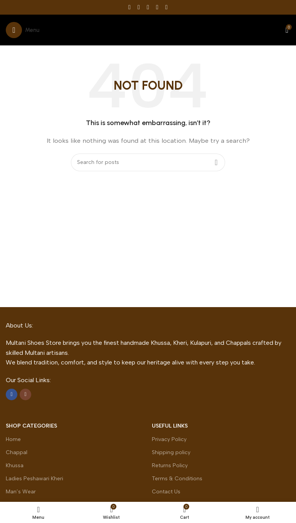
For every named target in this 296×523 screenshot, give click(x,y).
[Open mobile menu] (22, 30)
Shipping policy (171, 452)
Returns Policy (170, 465)
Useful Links (170, 426)
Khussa (15, 465)
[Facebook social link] (129, 7)
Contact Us (166, 491)
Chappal (16, 452)
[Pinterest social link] (148, 7)
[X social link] (138, 7)
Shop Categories (31, 426)
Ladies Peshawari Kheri (34, 478)
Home (13, 439)
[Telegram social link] (166, 7)
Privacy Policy (169, 439)
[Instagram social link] (25, 394)
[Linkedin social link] (157, 7)
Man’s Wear (21, 491)
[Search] (148, 162)
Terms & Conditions (177, 478)
